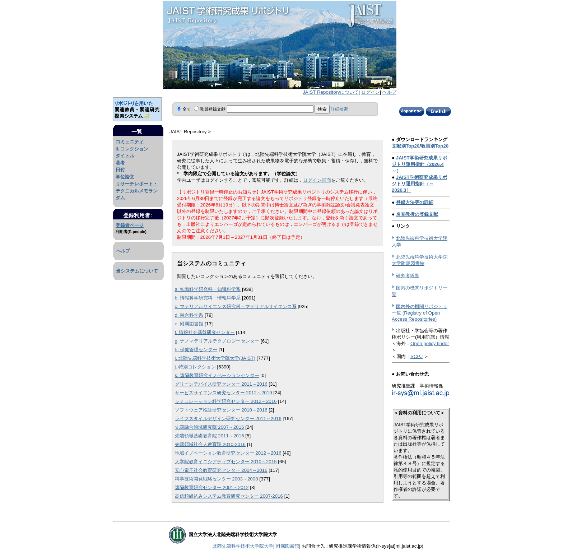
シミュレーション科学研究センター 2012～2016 (226, 401)
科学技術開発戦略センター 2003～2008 (216, 479)
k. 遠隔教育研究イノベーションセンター (217, 375)
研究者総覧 (407, 275)
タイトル (125, 155)
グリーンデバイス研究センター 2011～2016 (221, 384)
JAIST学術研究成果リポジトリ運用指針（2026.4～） (419, 164)
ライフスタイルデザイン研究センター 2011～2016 (228, 418)
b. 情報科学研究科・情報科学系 (208, 298)
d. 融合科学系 (189, 315)
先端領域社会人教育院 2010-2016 (210, 444)
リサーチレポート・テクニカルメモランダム (137, 190)
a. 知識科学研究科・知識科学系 (208, 289)
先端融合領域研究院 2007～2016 (209, 427)
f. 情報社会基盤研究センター (205, 332)
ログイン (370, 92)
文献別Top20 (405, 146)
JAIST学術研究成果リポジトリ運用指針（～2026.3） (419, 184)
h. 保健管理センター (196, 349)
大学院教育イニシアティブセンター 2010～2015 (226, 461)
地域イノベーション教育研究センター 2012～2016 (228, 453)
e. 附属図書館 (189, 323)
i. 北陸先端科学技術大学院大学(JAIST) (215, 358)
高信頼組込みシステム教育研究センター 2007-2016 (229, 496)
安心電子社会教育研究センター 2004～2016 (221, 470)
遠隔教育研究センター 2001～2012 (212, 487)
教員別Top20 (434, 146)
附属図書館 (287, 546)
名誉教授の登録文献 (417, 214)
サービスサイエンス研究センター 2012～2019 (223, 392)
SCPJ (416, 356)
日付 (120, 169)
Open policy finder (429, 343)
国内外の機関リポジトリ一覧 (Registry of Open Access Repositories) (419, 313)
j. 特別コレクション (195, 367)
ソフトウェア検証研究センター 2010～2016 (221, 410)
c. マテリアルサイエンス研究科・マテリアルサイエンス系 (236, 306)
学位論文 (125, 177)
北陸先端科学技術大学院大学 (243, 546)
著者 (120, 163)
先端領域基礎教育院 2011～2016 (209, 435)
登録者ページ (130, 225)
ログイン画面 (317, 180)
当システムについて (137, 271)
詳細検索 (339, 109)
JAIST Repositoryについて (330, 92)
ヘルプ (389, 92)
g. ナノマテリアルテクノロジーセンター (217, 341)
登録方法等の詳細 (414, 202)
